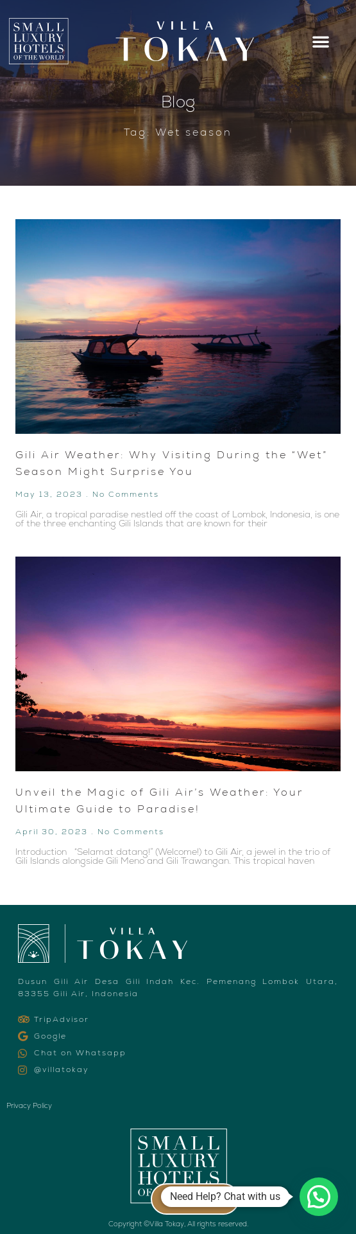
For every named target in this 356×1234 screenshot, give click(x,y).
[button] (320, 41)
